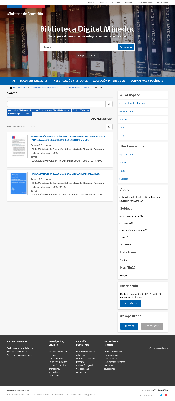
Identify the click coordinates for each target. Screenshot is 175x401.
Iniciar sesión (162, 3)
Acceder (129, 326)
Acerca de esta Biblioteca (122, 3)
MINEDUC (92, 3)
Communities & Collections (132, 103)
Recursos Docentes (34, 81)
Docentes (80, 362)
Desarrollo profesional (18, 351)
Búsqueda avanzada (87, 55)
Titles (122, 127)
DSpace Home (20, 87)
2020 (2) (123, 260)
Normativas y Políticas (146, 81)
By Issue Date (126, 111)
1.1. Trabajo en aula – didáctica (77, 87)
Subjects (123, 135)
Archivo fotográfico (85, 365)
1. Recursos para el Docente (44, 87)
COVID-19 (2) (126, 223)
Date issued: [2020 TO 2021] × (19, 114)
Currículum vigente (113, 351)
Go (109, 104)
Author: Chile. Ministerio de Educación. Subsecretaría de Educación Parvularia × (39, 110)
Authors (123, 119)
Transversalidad (56, 358)
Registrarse (152, 326)
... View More (125, 244)
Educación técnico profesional (57, 367)
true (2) (123, 275)
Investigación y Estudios (70, 81)
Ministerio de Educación (25, 13)
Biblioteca (104, 3)
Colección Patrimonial (109, 81)
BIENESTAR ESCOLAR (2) (131, 216)
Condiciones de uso (145, 3)
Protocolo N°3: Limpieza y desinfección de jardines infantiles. (65, 174)
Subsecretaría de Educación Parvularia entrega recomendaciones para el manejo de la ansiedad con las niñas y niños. (68, 138)
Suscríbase (131, 303)
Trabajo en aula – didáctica (20, 348)
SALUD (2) (124, 237)
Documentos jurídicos (114, 362)
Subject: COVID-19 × (81, 110)
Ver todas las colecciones (19, 355)
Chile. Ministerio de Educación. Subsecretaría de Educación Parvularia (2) (142, 199)
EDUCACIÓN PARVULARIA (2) (133, 230)
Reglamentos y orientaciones (111, 356)
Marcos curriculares (86, 358)
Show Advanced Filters (102, 119)
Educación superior (58, 362)
